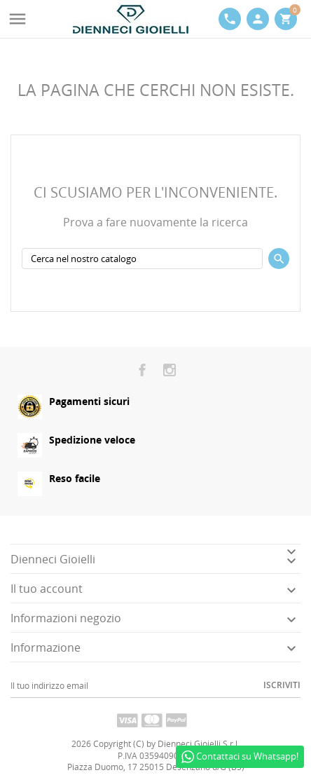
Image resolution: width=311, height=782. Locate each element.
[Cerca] (142, 258)
